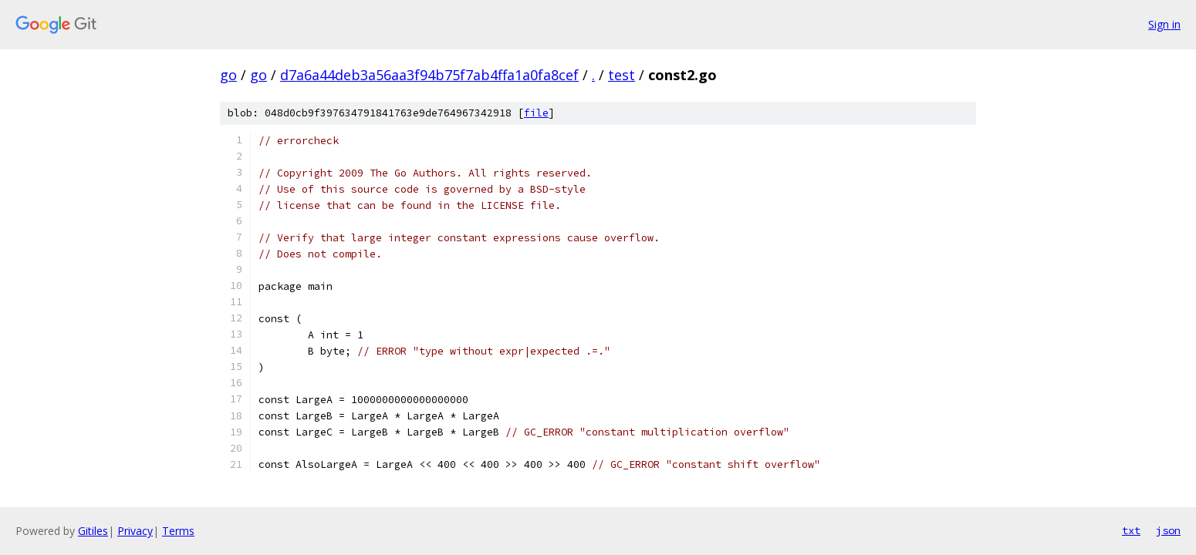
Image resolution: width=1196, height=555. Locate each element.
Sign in (1164, 24)
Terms (178, 530)
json (1168, 530)
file (536, 112)
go (228, 75)
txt (1131, 530)
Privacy (135, 530)
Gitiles (93, 530)
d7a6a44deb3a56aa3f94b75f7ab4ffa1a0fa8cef (429, 75)
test (621, 75)
